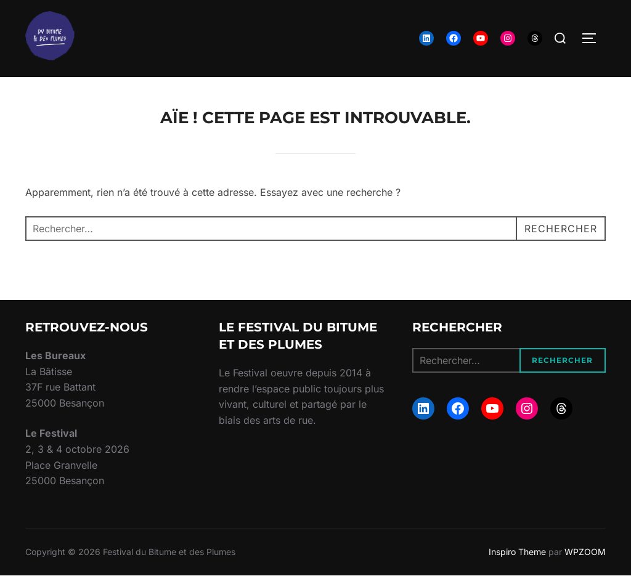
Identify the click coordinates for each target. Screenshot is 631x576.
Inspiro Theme (517, 551)
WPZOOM (585, 551)
